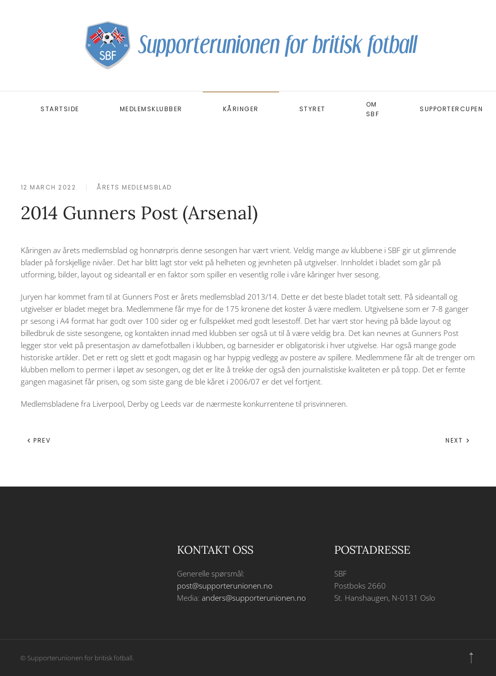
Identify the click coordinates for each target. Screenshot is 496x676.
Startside (59, 109)
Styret (312, 109)
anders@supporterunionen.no (254, 598)
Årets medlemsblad (134, 187)
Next (457, 440)
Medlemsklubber (151, 109)
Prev (38, 440)
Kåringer (241, 109)
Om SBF (373, 109)
